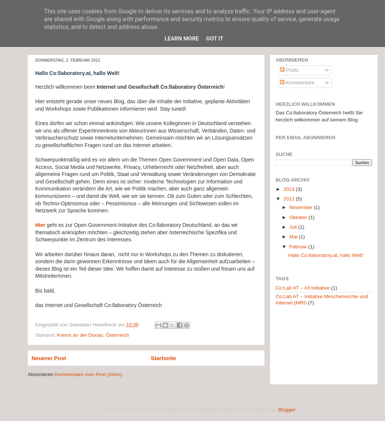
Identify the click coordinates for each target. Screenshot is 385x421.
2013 (289, 189)
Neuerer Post (49, 358)
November (301, 207)
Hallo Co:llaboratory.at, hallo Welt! (325, 255)
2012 (289, 199)
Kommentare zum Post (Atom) (88, 374)
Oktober (299, 217)
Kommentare (297, 82)
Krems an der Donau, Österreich (93, 335)
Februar (298, 246)
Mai (294, 236)
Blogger (286, 409)
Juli (293, 227)
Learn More (182, 38)
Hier (40, 225)
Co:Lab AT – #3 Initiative (303, 288)
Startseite (163, 358)
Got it (214, 38)
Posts (289, 70)
